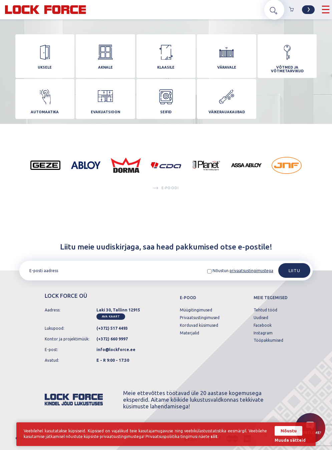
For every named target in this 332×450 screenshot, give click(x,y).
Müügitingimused (196, 310)
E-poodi (166, 196)
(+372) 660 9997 (112, 339)
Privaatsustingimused (200, 318)
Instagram (263, 333)
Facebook (263, 325)
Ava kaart (111, 316)
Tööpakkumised (268, 341)
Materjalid (189, 333)
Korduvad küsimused (199, 325)
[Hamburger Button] (325, 9)
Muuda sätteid (289, 440)
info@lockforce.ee (115, 349)
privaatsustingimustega (251, 271)
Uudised (261, 318)
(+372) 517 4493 (112, 328)
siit (214, 437)
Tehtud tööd (265, 310)
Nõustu (288, 430)
